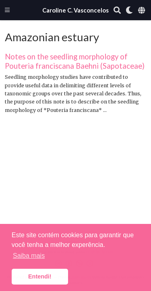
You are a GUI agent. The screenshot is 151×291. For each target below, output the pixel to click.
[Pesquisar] (117, 10)
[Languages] (142, 10)
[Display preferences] (129, 10)
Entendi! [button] (40, 276)
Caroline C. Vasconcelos (75, 10)
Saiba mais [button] (29, 255)
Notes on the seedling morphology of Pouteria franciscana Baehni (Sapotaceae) (75, 61)
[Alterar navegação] (7, 10)
